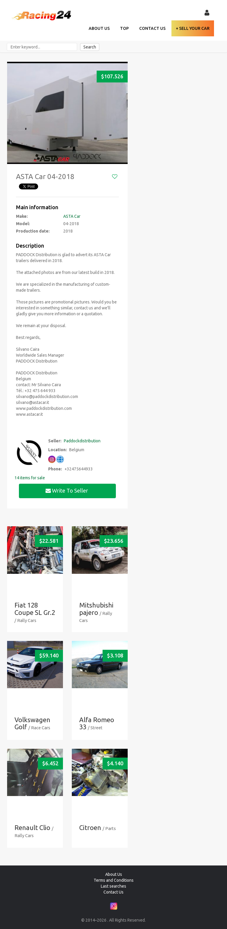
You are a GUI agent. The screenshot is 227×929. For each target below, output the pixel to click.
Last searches (113, 886)
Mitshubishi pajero (96, 608)
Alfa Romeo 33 (96, 723)
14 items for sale (29, 477)
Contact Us (152, 28)
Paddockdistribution (82, 440)
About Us (99, 28)
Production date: (33, 231)
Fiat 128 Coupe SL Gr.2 (34, 608)
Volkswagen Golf (32, 723)
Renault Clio (32, 827)
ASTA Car (71, 216)
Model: (23, 223)
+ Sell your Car (193, 28)
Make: (22, 216)
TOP (124, 28)
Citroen (90, 827)
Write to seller (67, 490)
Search (89, 47)
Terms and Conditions (114, 880)
